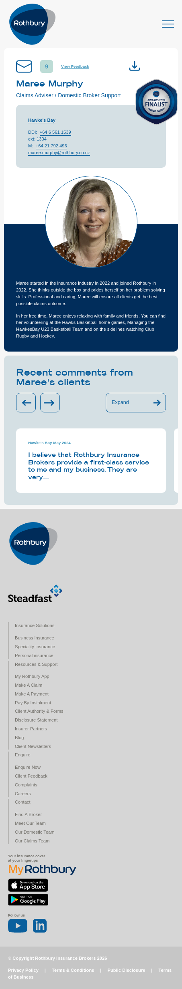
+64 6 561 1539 (55, 132)
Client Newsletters (33, 746)
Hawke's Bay (41, 120)
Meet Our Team (30, 823)
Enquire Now (28, 767)
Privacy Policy (23, 970)
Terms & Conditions (73, 970)
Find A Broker (28, 814)
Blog (19, 737)
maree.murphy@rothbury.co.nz (59, 152)
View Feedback (75, 66)
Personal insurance (34, 655)
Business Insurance (34, 637)
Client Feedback (31, 776)
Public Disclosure (126, 970)
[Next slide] (50, 402)
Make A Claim (28, 685)
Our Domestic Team (35, 832)
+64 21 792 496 (51, 145)
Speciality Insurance (35, 646)
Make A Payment (32, 693)
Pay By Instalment (33, 702)
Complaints (26, 784)
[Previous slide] (26, 402)
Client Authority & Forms (39, 711)
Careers (23, 793)
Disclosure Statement (36, 720)
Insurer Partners (31, 728)
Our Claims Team (32, 840)
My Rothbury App (32, 676)
